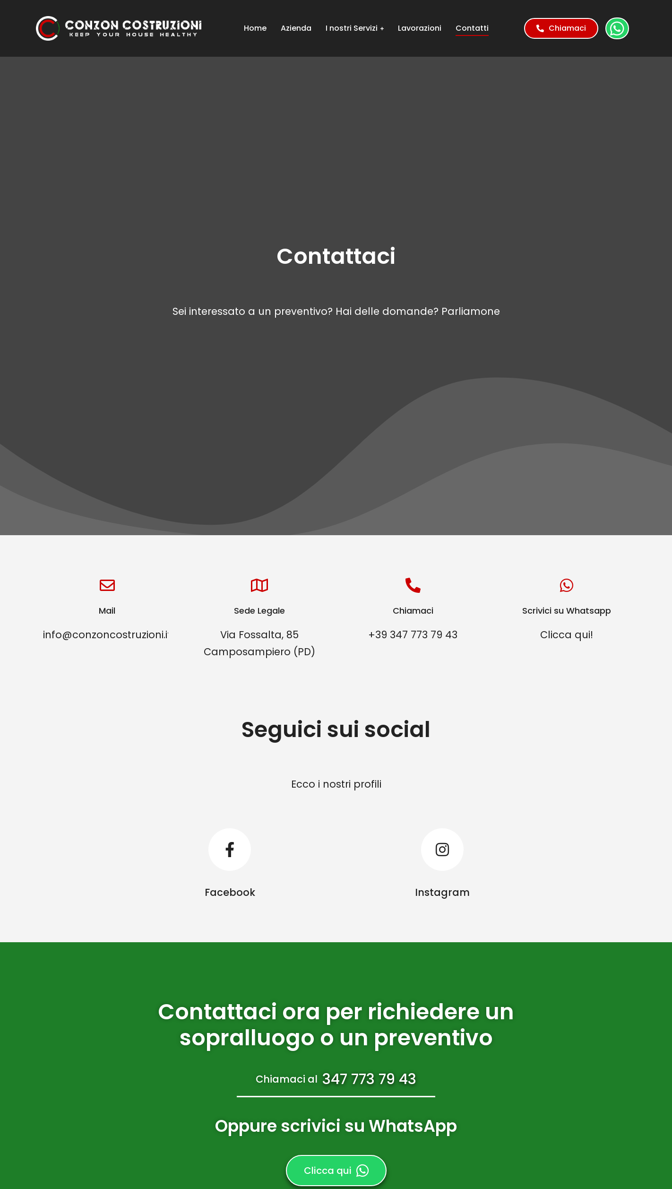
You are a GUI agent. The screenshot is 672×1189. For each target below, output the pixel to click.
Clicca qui (336, 1170)
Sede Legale (259, 610)
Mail (107, 610)
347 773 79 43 (369, 1079)
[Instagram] (442, 864)
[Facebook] (229, 864)
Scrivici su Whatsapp (566, 610)
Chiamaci (561, 28)
